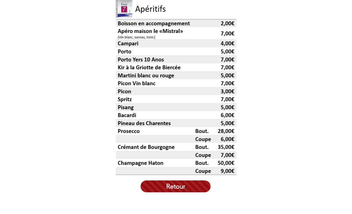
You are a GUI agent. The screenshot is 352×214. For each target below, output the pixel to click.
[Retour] (176, 186)
